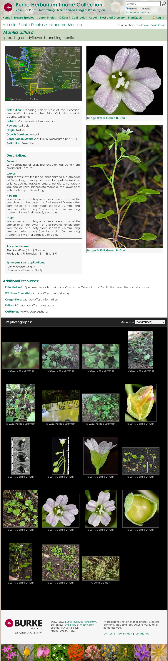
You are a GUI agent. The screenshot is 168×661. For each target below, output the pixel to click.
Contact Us (142, 633)
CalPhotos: (12, 311)
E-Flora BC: (12, 305)
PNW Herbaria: (14, 287)
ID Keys (63, 17)
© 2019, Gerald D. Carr (140, 423)
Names (133, 8)
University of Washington (79, 624)
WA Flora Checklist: (17, 293)
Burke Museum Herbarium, (81, 621)
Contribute (78, 17)
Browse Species (24, 17)
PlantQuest (135, 17)
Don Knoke (142, 25)
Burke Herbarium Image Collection (59, 4)
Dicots (36, 24)
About (93, 17)
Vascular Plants (15, 24)
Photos (146, 8)
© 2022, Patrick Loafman (20, 423)
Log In (160, 17)
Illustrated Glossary (112, 17)
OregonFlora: (13, 299)
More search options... (139, 12)
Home (6, 17)
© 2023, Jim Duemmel (21, 370)
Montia (74, 24)
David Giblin (157, 25)
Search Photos (46, 17)
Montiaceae (54, 24)
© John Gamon (101, 582)
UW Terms (109, 633)
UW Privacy (125, 633)
